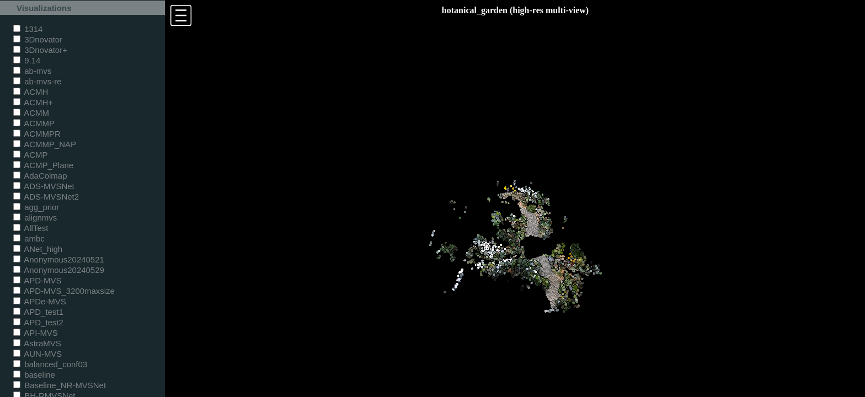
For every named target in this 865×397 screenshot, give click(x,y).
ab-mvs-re (37, 81)
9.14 (26, 60)
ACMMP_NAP (44, 144)
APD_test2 (38, 322)
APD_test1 (38, 311)
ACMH (30, 91)
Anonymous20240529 (58, 270)
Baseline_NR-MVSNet (59, 385)
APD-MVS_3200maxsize (64, 291)
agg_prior (36, 207)
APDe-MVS (39, 301)
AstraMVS (37, 343)
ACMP (30, 154)
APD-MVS (37, 280)
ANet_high (37, 249)
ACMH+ (33, 102)
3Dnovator (37, 39)
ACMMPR (37, 133)
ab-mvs (32, 71)
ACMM (31, 112)
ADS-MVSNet (43, 186)
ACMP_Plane (43, 165)
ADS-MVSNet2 (46, 196)
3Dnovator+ (40, 50)
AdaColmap (40, 175)
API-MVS (35, 332)
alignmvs (35, 217)
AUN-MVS (37, 353)
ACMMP (34, 123)
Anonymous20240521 (58, 259)
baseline (34, 374)
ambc (29, 238)
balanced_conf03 (50, 364)
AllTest (30, 228)
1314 (27, 29)
